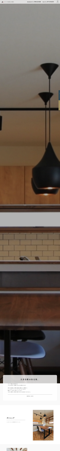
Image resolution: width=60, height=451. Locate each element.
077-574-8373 (48, 1)
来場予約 (58, 105)
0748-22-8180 (34, 1)
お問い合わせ (58, 95)
